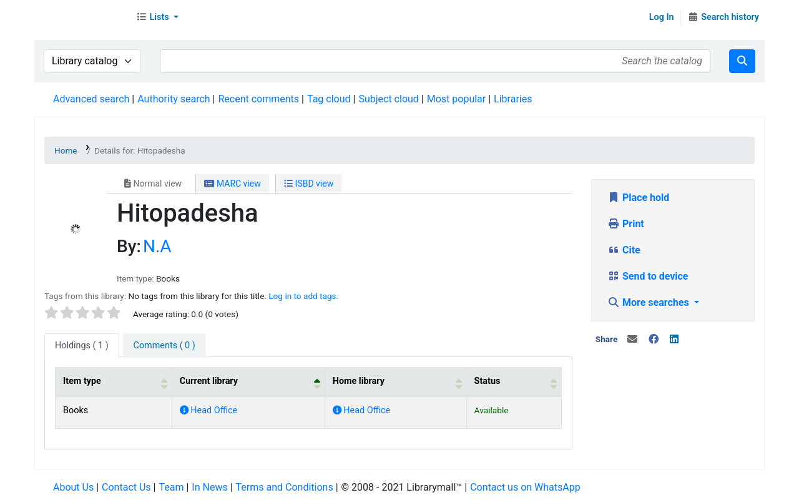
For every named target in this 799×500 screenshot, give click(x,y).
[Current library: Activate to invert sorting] (248, 382)
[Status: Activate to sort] (513, 382)
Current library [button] (209, 381)
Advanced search (91, 99)
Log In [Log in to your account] (661, 17)
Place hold (638, 197)
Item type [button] (82, 381)
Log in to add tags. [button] (303, 296)
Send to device (648, 276)
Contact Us (126, 487)
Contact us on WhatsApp (525, 487)
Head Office (208, 410)
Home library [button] (359, 381)
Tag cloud (329, 99)
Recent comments (258, 99)
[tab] (164, 345)
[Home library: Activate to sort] (395, 382)
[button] (157, 17)
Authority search (173, 99)
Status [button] (487, 381)
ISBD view (308, 184)
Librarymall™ (82, 17)
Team (171, 487)
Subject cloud (388, 99)
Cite (623, 250)
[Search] (742, 61)
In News (209, 487)
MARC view (232, 184)
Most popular (456, 99)
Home (65, 150)
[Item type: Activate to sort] (114, 382)
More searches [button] (649, 302)
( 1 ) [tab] (82, 345)
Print (625, 224)
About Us (73, 487)
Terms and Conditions (284, 487)
